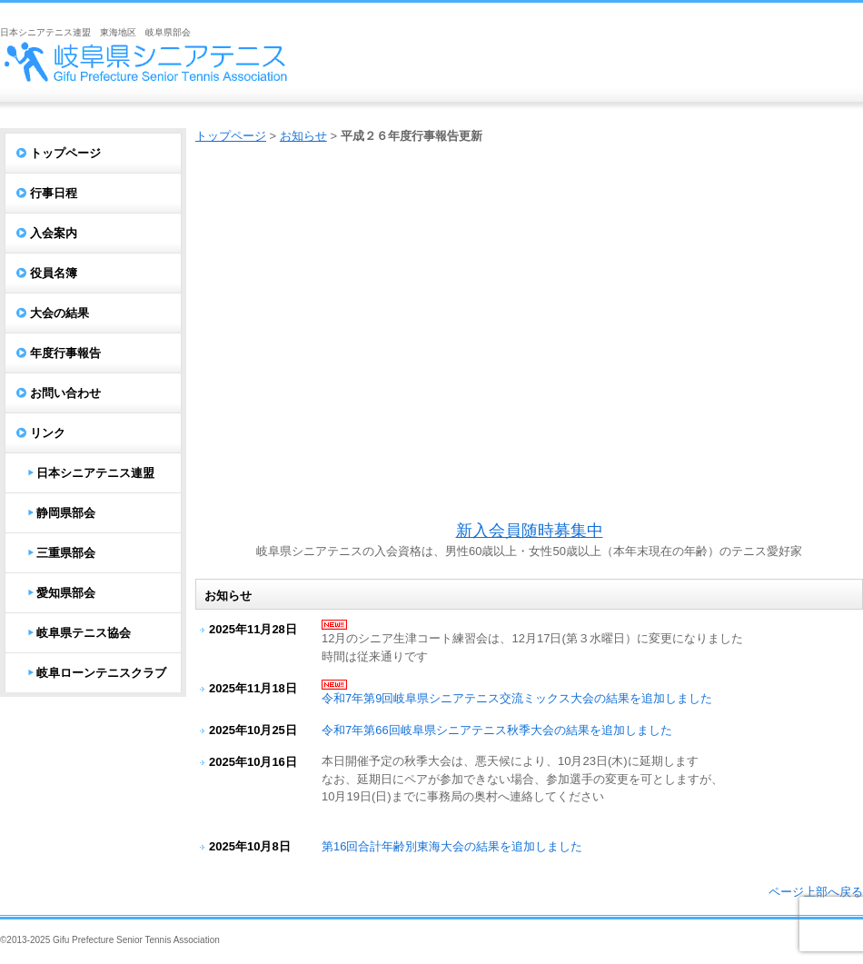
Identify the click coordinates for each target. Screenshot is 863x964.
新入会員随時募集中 (529, 531)
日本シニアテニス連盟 (95, 473)
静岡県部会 (65, 513)
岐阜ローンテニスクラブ (101, 673)
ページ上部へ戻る (816, 892)
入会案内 (53, 233)
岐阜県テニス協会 (83, 633)
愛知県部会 (65, 593)
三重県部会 (65, 553)
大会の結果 (59, 313)
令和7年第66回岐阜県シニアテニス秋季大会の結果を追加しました (497, 730)
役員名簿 (53, 273)
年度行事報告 (65, 353)
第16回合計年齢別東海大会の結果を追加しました (452, 846)
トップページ (230, 136)
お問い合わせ (65, 393)
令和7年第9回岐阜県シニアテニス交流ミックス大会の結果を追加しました (517, 698)
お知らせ (303, 136)
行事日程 (53, 193)
